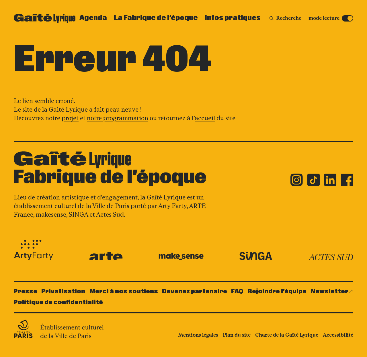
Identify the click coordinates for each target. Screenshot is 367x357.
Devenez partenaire (194, 291)
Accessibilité (338, 335)
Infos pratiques (233, 18)
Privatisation (63, 291)
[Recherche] (285, 18)
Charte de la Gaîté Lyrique (286, 335)
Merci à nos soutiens (123, 291)
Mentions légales (198, 335)
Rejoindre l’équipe (277, 291)
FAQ (237, 291)
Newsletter (329, 291)
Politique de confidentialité (58, 302)
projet (70, 118)
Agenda (93, 18)
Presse (25, 291)
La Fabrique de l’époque (156, 18)
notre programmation (117, 118)
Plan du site (237, 335)
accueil (205, 118)
